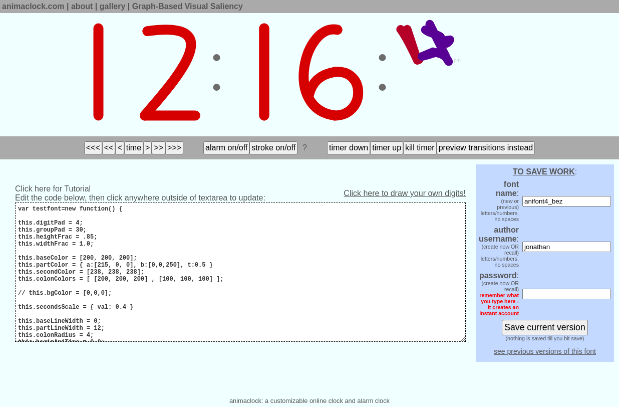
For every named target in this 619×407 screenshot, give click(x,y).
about (82, 6)
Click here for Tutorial (53, 188)
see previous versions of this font (545, 351)
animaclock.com (33, 6)
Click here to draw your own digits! (405, 193)
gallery (113, 6)
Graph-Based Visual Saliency (187, 6)
